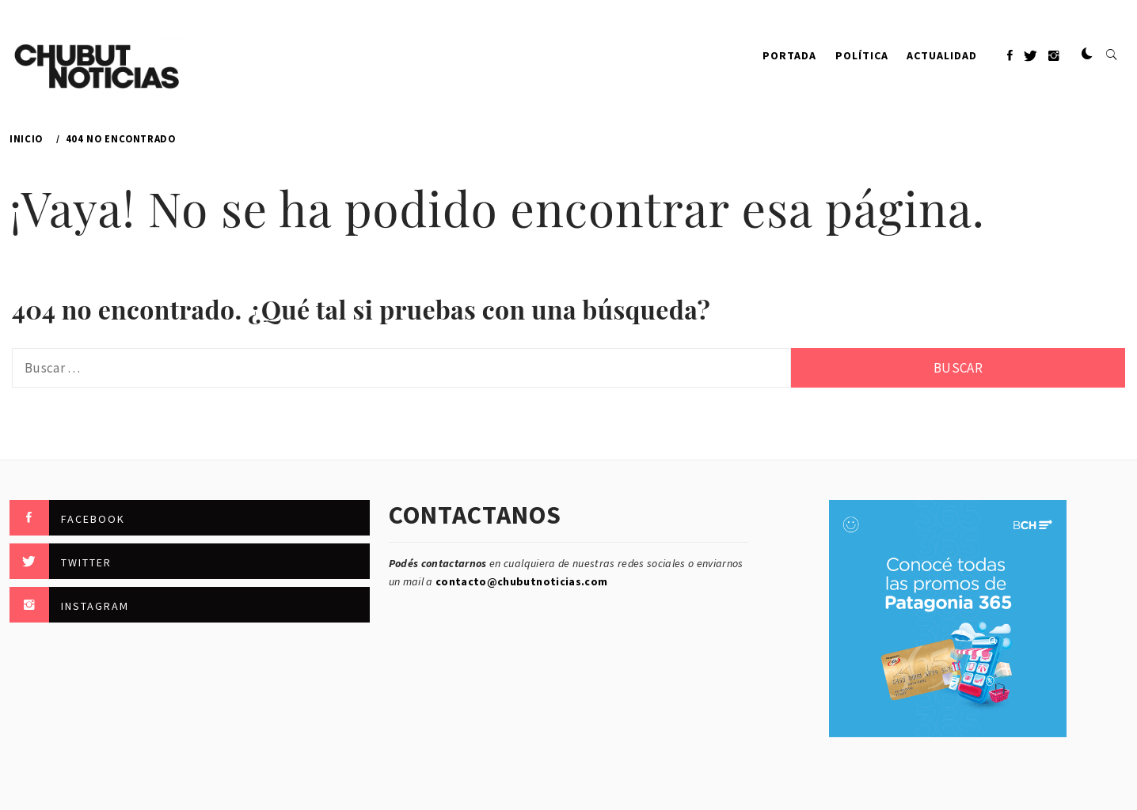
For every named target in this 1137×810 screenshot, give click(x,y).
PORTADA (789, 55)
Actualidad (942, 55)
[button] (1087, 54)
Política (861, 55)
